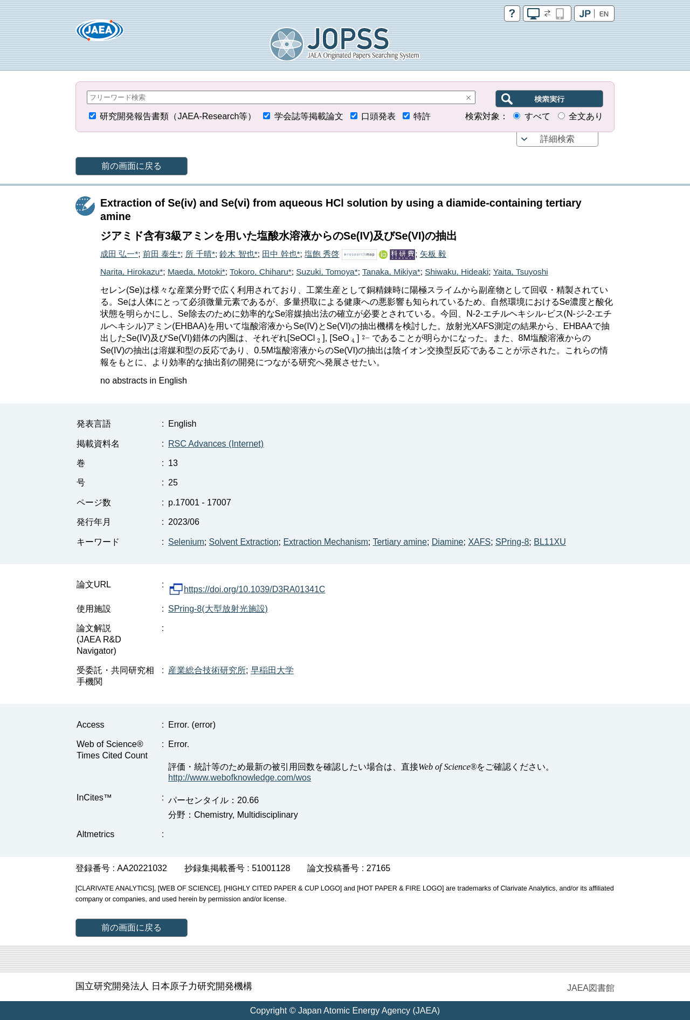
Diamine (448, 541)
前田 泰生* (162, 253)
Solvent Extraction (244, 541)
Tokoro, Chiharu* (261, 271)
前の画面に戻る (131, 165)
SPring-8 (512, 541)
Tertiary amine (399, 541)
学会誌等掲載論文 (308, 116)
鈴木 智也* (238, 253)
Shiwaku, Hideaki (456, 271)
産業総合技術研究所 (207, 670)
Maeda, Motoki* (196, 271)
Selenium (186, 541)
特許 (422, 116)
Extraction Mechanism (325, 541)
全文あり (586, 116)
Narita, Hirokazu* (131, 271)
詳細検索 (557, 138)
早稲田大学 (272, 670)
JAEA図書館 (591, 987)
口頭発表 (378, 116)
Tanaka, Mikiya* (391, 271)
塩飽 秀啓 (322, 253)
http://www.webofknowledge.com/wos (239, 777)
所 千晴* (200, 253)
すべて (537, 116)
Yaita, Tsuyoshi (520, 271)
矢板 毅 (433, 253)
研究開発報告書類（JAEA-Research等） (178, 116)
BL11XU (550, 541)
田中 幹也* (281, 253)
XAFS (479, 541)
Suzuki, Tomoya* (326, 271)
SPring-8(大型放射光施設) (218, 608)
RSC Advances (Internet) (216, 443)
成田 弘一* (119, 253)
